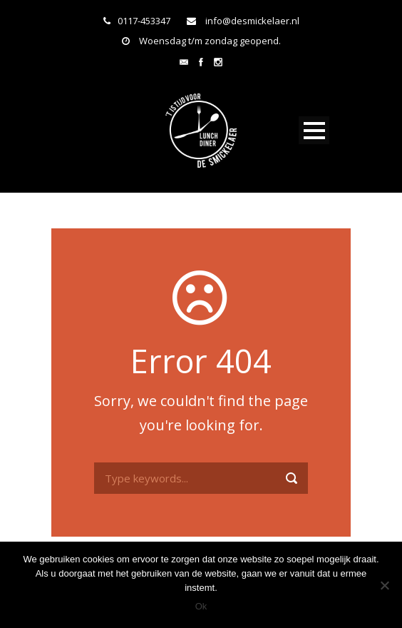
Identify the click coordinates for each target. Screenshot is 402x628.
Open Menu (314, 130)
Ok (201, 606)
